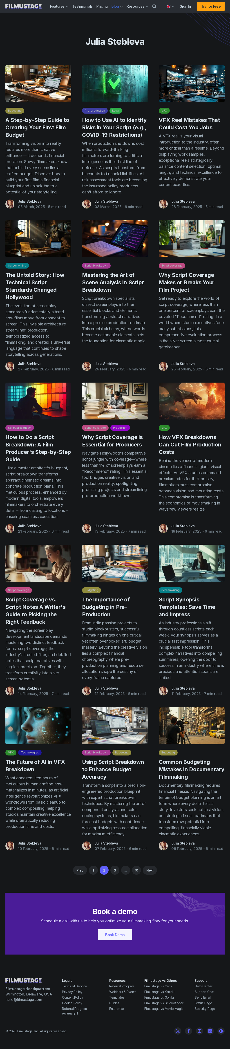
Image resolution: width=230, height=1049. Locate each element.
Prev (80, 870)
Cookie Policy (72, 1003)
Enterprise (116, 1009)
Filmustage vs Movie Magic (163, 1009)
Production (120, 430)
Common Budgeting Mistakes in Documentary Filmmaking (191, 771)
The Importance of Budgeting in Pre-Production (106, 609)
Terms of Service (74, 986)
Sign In (185, 6)
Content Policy (72, 997)
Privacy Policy (72, 992)
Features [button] (59, 6)
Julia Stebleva (29, 201)
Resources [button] (137, 6)
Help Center (203, 986)
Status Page (203, 1003)
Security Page (205, 1009)
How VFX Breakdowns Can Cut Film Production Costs (190, 446)
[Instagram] (199, 1031)
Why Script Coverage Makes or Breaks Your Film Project (186, 284)
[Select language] (170, 6)
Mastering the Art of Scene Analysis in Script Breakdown (113, 284)
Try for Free (211, 6)
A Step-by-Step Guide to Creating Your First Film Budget (37, 127)
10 (136, 870)
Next (149, 870)
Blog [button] (117, 6)
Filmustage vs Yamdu (159, 992)
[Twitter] (177, 1031)
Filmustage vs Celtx (158, 986)
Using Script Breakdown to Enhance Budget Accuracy (113, 771)
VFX (164, 110)
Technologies (30, 754)
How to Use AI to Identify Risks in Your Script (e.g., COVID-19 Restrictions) (114, 127)
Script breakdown (96, 267)
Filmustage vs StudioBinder (163, 1003)
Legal (115, 110)
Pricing (102, 6)
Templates (117, 997)
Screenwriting (17, 267)
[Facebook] (188, 1031)
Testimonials (82, 6)
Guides (114, 1003)
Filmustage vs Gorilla (159, 997)
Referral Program (121, 986)
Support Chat (204, 992)
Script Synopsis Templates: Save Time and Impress (187, 609)
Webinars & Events (122, 992)
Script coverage (172, 267)
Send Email (202, 997)
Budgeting (15, 110)
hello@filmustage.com (23, 999)
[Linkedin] (210, 1031)
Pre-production (95, 110)
